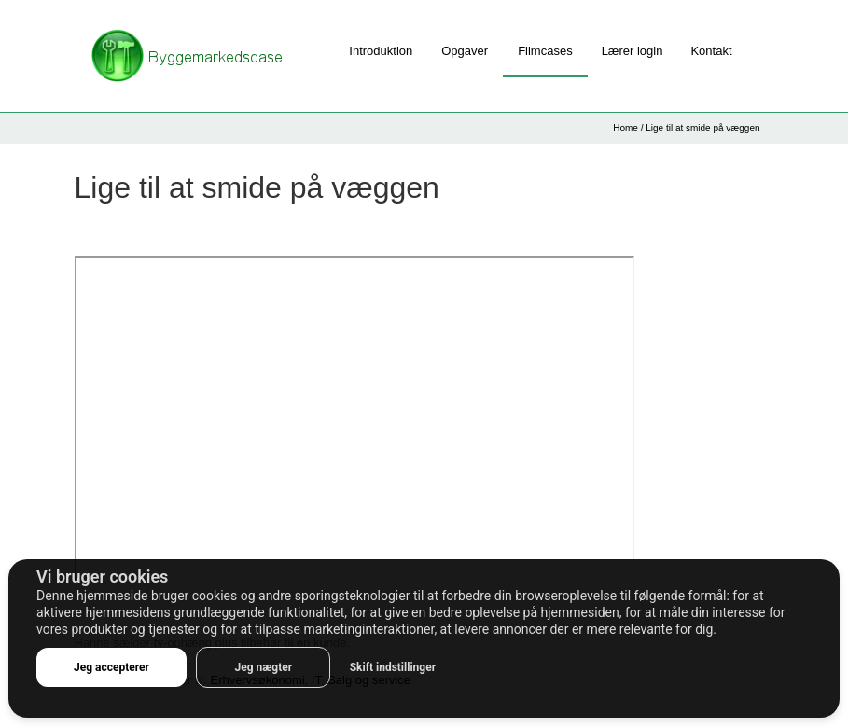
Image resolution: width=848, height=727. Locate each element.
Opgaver (464, 51)
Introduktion (380, 51)
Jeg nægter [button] (263, 667)
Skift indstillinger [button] (393, 667)
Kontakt (710, 51)
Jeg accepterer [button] (111, 667)
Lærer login (632, 51)
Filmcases (545, 51)
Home (625, 128)
